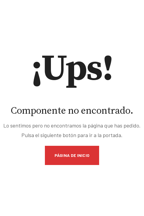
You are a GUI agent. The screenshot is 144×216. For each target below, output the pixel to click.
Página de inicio (72, 155)
